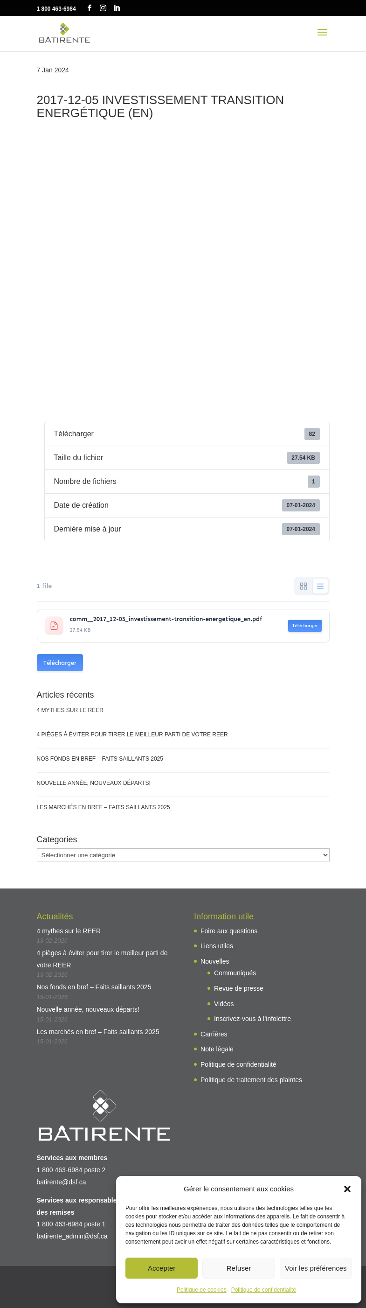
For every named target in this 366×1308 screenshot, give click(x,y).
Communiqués (235, 973)
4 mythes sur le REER (70, 710)
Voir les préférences (316, 1268)
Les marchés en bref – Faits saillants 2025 (103, 807)
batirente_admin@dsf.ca (72, 1236)
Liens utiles (216, 946)
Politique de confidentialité (263, 1290)
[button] (347, 1189)
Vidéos (224, 1003)
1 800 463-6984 (56, 9)
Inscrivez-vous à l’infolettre (252, 1018)
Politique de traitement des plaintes (251, 1080)
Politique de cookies (202, 1290)
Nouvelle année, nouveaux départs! (94, 783)
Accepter (161, 1268)
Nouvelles (214, 961)
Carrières (214, 1034)
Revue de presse (238, 988)
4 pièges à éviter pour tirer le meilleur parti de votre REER (132, 734)
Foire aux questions (228, 931)
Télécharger (305, 626)
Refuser (239, 1268)
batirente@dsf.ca (61, 1182)
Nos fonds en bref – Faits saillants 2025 (100, 758)
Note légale (217, 1049)
